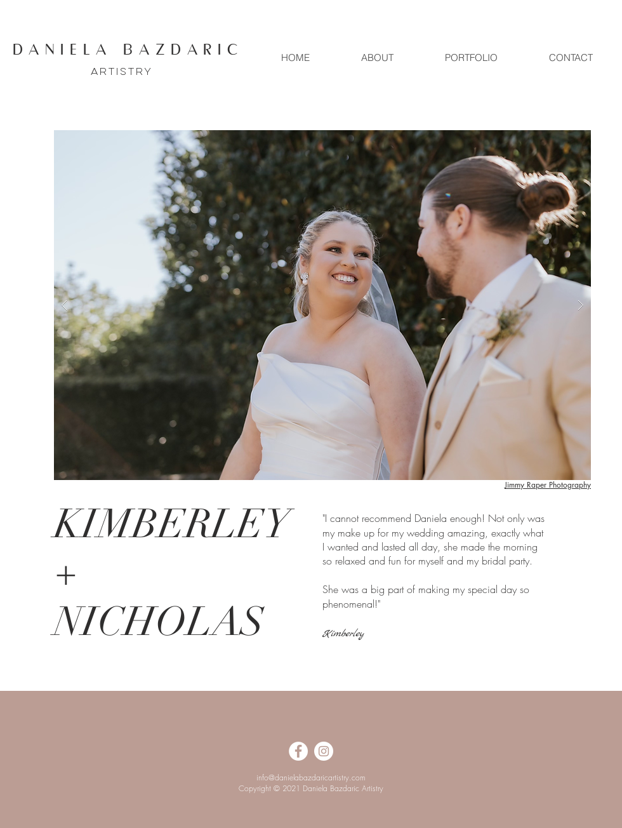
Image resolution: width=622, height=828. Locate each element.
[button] (322, 305)
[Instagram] (323, 751)
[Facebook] (298, 751)
